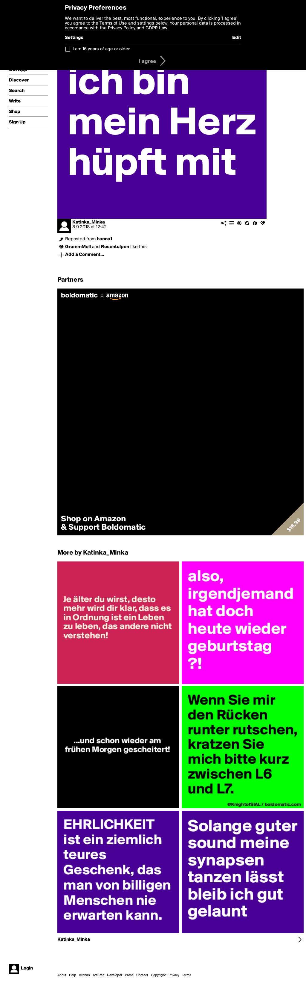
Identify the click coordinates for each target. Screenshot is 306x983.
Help (72, 975)
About (61, 975)
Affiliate (98, 975)
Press (129, 975)
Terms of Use (113, 23)
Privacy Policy (121, 28)
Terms (186, 975)
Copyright (158, 975)
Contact (142, 975)
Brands (84, 975)
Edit (236, 37)
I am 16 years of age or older (101, 49)
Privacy (174, 975)
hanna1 (104, 239)
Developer (114, 975)
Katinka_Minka (88, 222)
